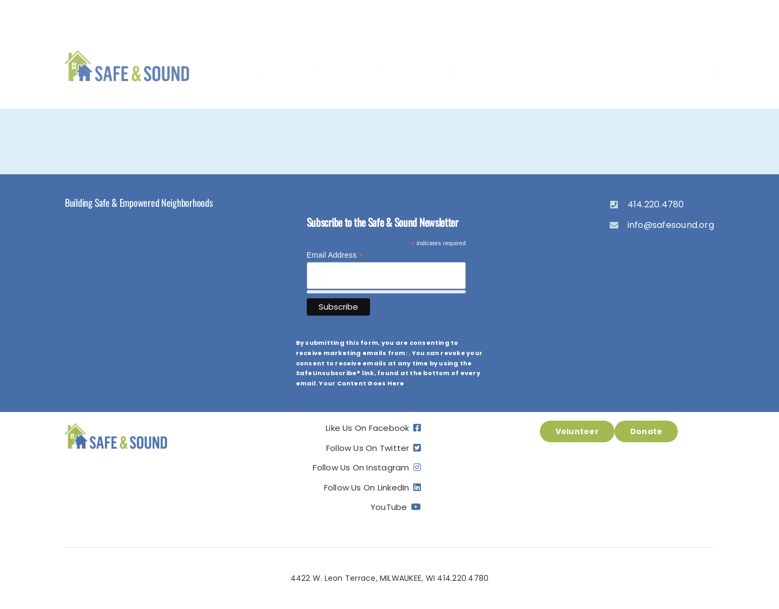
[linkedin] (731, 26)
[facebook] (653, 26)
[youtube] (712, 26)
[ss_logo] (127, 51)
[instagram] (692, 26)
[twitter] (672, 26)
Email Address (335, 255)
